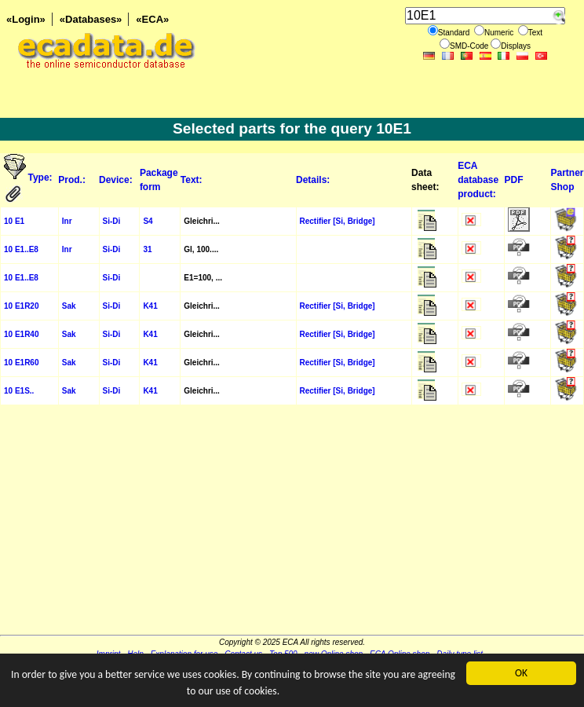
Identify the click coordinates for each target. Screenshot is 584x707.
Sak (69, 306)
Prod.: (72, 179)
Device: (116, 179)
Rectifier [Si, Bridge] (337, 221)
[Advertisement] (292, 525)
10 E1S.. (19, 390)
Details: (313, 179)
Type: (41, 177)
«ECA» (152, 19)
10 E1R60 (21, 362)
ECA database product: (478, 180)
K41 (150, 306)
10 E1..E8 (21, 249)
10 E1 (14, 221)
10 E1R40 (21, 334)
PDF (514, 179)
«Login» (26, 19)
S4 (147, 221)
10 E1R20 (21, 306)
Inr (67, 221)
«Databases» (91, 19)
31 (147, 249)
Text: (192, 179)
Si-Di (112, 221)
